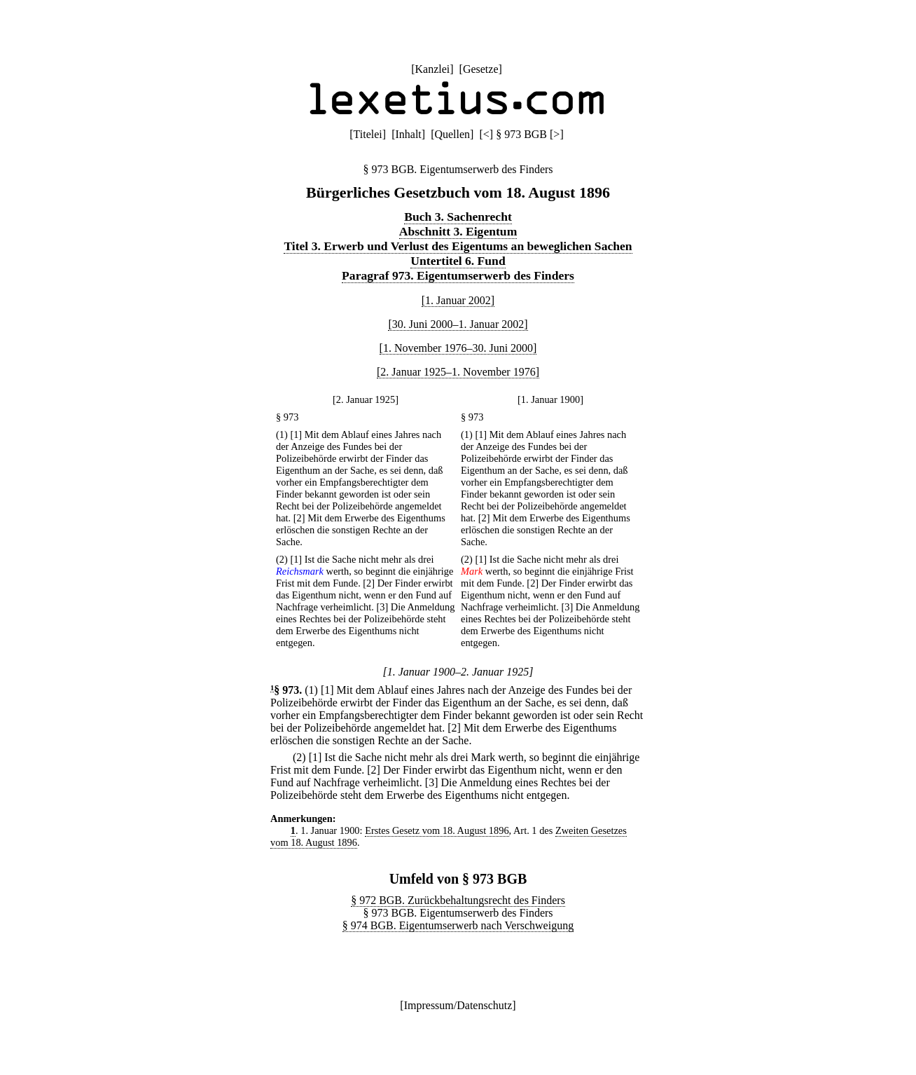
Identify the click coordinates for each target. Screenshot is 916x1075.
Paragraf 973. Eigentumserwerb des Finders (458, 275)
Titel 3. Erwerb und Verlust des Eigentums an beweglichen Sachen (458, 246)
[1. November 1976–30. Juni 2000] (458, 348)
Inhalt (408, 134)
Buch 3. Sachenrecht (458, 217)
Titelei (368, 134)
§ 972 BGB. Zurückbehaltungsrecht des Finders (458, 900)
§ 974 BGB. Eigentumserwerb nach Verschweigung (458, 925)
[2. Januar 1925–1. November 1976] (458, 372)
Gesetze (481, 69)
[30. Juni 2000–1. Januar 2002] (457, 324)
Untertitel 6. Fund (457, 261)
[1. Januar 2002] (458, 300)
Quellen (452, 134)
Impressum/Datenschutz (458, 1005)
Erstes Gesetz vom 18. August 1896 (436, 830)
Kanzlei (432, 69)
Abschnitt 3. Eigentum (458, 231)
